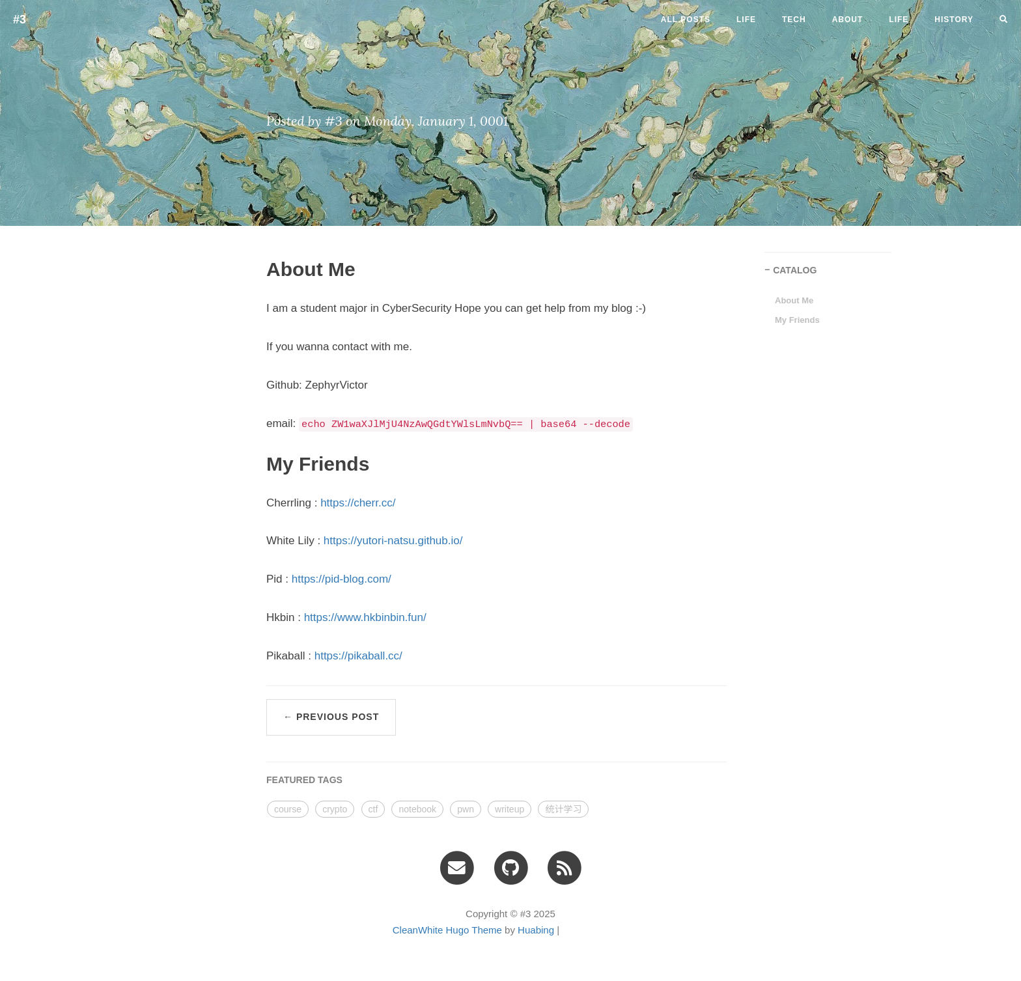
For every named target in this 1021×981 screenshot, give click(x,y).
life (746, 19)
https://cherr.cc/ (357, 503)
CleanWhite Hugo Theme (447, 929)
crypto (334, 809)
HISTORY (953, 19)
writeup (509, 809)
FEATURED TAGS (304, 780)
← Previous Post (331, 717)
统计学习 (563, 809)
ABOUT (847, 19)
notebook (417, 809)
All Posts (685, 19)
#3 (19, 19)
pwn (465, 809)
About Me (794, 300)
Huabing (536, 929)
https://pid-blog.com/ (341, 579)
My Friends (797, 320)
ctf (373, 809)
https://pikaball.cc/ (358, 656)
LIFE (898, 19)
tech (794, 19)
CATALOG (795, 270)
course (287, 809)
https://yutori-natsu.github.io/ (393, 540)
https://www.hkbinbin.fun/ (365, 617)
